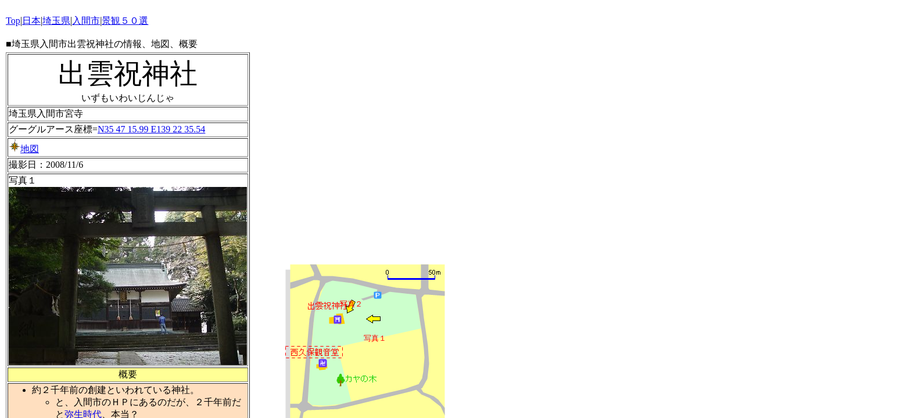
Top (13, 21)
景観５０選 (125, 21)
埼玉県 (56, 21)
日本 (31, 21)
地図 (24, 149)
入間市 (86, 21)
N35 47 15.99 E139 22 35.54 (151, 129)
